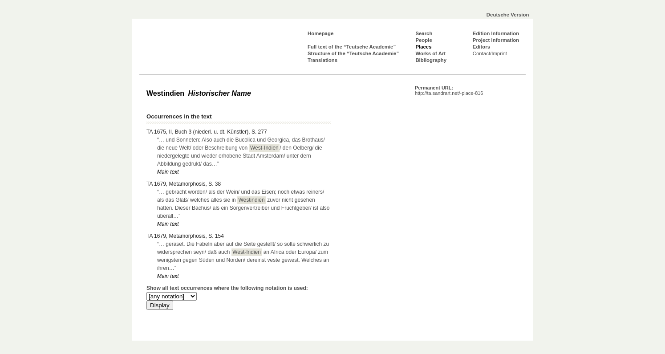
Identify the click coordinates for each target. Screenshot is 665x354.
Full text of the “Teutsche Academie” (352, 46)
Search (423, 33)
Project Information (496, 40)
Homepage (320, 33)
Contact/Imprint (490, 53)
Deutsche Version (508, 14)
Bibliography (430, 60)
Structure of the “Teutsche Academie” (353, 53)
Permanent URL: (449, 90)
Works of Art (430, 53)
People (423, 40)
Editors (481, 46)
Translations (322, 60)
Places (423, 46)
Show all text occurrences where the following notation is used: (227, 288)
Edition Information (496, 33)
